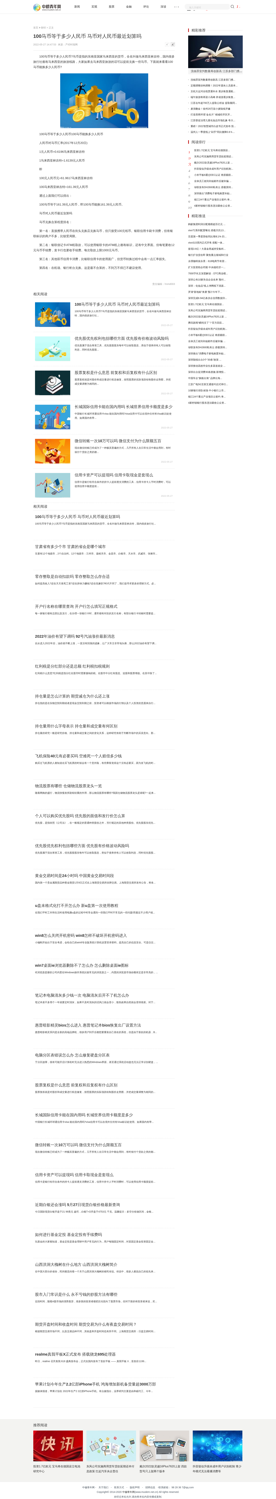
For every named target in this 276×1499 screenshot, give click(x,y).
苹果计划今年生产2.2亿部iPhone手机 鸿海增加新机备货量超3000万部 (95, 1384)
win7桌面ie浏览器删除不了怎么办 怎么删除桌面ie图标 (82, 965)
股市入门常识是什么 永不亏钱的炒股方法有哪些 (76, 1294)
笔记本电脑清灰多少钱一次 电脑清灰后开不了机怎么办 (82, 995)
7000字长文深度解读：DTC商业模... (208, 273)
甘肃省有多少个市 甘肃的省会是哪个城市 (70, 547)
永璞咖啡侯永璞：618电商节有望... (207, 261)
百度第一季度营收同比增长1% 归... (207, 236)
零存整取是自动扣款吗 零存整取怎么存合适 (72, 577)
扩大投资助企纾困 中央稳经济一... (206, 267)
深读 (163, 6)
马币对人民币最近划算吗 (96, 273)
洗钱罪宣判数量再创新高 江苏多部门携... (213, 79)
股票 (111, 6)
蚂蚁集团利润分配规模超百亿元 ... (206, 224)
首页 (35, 27)
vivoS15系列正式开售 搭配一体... (206, 242)
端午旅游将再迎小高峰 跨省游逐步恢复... (213, 97)
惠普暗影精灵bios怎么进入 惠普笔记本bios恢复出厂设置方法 (88, 1025)
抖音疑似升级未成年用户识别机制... (213, 168)
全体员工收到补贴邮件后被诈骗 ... (212, 181)
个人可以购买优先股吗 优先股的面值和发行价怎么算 (80, 816)
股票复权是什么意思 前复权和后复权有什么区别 (116, 373)
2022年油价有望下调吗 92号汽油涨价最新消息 (75, 636)
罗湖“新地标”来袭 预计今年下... (205, 292)
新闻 (77, 6)
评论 (146, 6)
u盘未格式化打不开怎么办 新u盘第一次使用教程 (76, 906)
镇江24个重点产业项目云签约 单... (213, 199)
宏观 (94, 6)
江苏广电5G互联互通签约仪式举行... (208, 384)
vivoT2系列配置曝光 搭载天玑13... (206, 230)
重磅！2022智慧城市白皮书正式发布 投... (213, 126)
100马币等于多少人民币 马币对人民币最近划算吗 (117, 304)
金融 (129, 6)
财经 (43, 27)
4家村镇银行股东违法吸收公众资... (213, 205)
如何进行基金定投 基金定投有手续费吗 (68, 1235)
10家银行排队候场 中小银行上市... (207, 390)
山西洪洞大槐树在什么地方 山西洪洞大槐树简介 (76, 1265)
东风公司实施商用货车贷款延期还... (213, 156)
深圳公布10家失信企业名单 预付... (207, 279)
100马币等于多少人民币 (59, 273)
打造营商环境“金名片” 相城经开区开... (211, 114)
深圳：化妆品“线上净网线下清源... (206, 285)
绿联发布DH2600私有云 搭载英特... (213, 187)
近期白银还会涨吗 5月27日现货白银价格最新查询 (77, 1205)
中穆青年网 (128, 1492)
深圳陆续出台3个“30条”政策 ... (204, 359)
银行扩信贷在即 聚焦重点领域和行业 (208, 255)
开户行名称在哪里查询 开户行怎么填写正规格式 (76, 606)
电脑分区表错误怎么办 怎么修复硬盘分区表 (72, 1055)
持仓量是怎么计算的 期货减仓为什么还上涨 (72, 696)
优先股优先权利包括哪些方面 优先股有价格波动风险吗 (122, 338)
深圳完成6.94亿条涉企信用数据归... (207, 298)
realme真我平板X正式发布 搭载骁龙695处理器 (75, 1354)
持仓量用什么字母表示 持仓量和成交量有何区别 (76, 726)
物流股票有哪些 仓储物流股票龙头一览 (68, 786)
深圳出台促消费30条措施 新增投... (207, 372)
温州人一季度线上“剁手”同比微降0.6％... (213, 132)
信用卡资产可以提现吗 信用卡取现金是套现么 (114, 475)
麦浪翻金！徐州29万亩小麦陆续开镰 (210, 108)
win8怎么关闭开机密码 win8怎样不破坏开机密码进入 (81, 935)
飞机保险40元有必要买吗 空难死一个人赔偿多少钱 (78, 756)
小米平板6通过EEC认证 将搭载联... (213, 174)
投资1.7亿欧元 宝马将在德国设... (212, 150)
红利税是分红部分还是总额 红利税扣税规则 (72, 666)
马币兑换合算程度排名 (119, 273)
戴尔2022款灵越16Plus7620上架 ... (213, 162)
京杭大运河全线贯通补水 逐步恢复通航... (213, 91)
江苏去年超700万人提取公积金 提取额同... (214, 103)
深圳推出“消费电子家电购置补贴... (212, 193)
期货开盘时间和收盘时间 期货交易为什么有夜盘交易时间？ (86, 1324)
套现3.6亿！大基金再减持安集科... (207, 248)
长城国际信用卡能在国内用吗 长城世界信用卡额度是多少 (123, 407)
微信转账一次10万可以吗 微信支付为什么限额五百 (118, 441)
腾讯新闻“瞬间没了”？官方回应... (206, 322)
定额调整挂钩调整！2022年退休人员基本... (214, 85)
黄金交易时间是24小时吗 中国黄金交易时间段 (74, 876)
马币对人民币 (77, 273)
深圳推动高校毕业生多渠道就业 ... (206, 365)
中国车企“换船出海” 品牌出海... (205, 378)
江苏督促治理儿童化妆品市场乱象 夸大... (213, 120)
